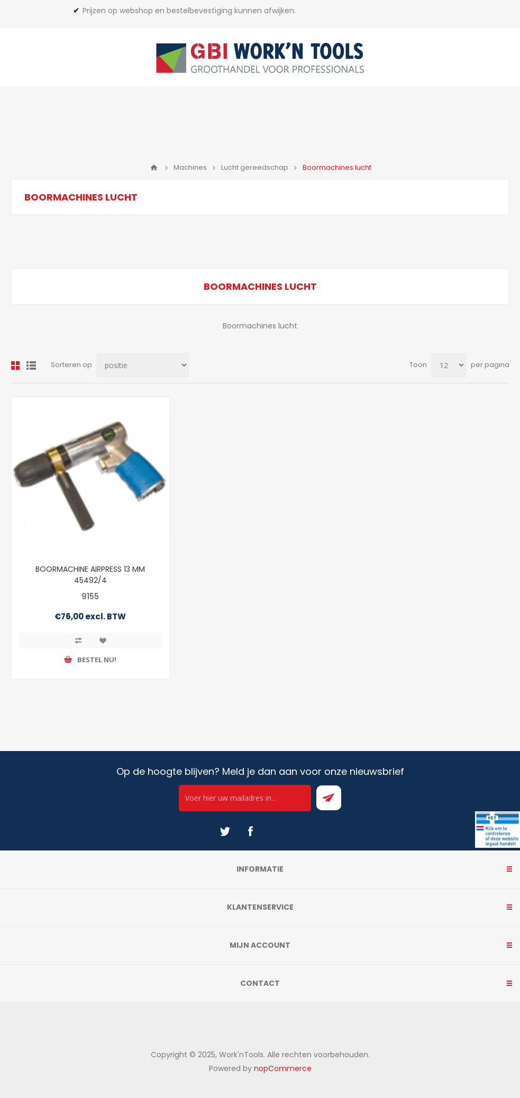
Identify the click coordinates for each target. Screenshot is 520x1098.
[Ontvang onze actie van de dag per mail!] (245, 798)
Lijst (31, 365)
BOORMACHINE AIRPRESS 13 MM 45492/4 (90, 574)
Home (154, 167)
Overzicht (15, 365)
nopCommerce (283, 1068)
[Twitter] (224, 831)
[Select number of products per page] (449, 365)
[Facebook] (250, 831)
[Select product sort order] (143, 365)
